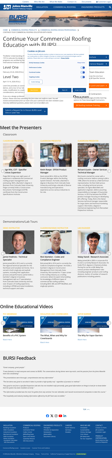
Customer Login (103, 1)
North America (70, 428)
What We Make (55, 1)
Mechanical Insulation (10, 434)
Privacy (37, 454)
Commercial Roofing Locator (11, 448)
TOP (84, 409)
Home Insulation (8, 438)
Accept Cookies (79, 90)
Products (26, 428)
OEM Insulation (8, 436)
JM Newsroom (85, 436)
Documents (86, 1)
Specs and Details (29, 436)
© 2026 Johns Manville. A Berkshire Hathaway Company (18, 454)
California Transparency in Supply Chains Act (62, 454)
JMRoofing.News (28, 434)
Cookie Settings (81, 454)
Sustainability (84, 430)
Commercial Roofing (64, 7)
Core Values (84, 434)
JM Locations (100, 430)
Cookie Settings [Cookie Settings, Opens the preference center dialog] (35, 82)
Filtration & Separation (51, 430)
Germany (68, 430)
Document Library (50, 436)
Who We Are (39, 1)
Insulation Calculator (10, 440)
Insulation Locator (25, 448)
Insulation (42, 7)
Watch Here (7, 340)
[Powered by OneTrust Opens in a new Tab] (80, 96)
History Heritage (85, 432)
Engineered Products (92, 7)
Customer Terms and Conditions (41, 448)
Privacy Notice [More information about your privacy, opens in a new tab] (65, 58)
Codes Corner (27, 432)
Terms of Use (45, 454)
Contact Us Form (101, 428)
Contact (99, 425)
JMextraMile (48, 434)
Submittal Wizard (29, 439)
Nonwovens (47, 432)
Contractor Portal (28, 430)
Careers (25, 1)
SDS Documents (9, 442)
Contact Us (71, 1)
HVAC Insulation (8, 430)
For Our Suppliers (86, 439)
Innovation (83, 428)
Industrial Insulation (10, 432)
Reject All (64, 90)
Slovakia (68, 432)
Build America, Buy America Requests (102, 441)
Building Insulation (9, 428)
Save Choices (34, 90)
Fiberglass (47, 428)
